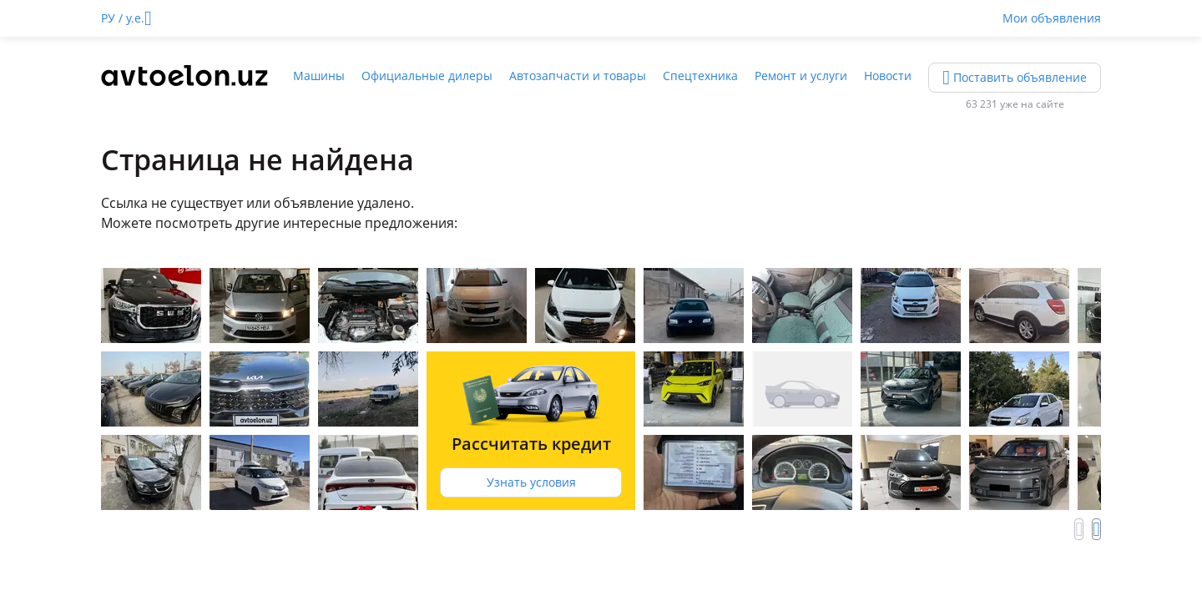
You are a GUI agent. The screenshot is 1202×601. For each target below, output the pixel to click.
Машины (319, 75)
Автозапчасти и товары (577, 75)
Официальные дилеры (426, 75)
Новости (888, 75)
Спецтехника (700, 75)
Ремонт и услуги (801, 75)
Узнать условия (531, 482)
